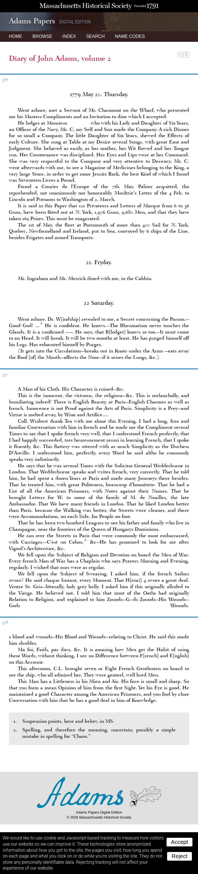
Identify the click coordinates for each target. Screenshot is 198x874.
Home (15, 36)
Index (69, 36)
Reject (179, 856)
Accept (179, 842)
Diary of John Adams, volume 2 (60, 58)
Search (95, 36)
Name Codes (130, 36)
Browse (42, 36)
